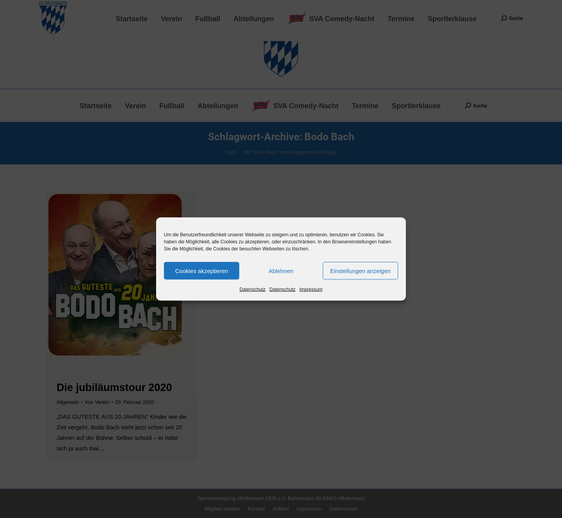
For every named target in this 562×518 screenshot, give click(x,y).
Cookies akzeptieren (201, 270)
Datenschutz (253, 289)
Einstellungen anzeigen (360, 270)
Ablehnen (281, 270)
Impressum (310, 289)
